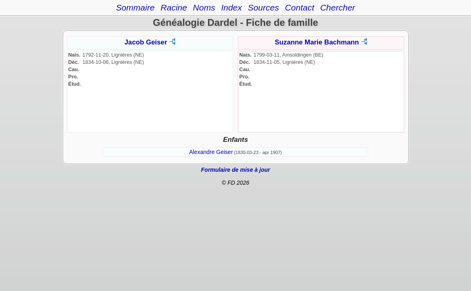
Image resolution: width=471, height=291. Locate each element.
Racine (174, 7)
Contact (299, 7)
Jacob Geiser (146, 42)
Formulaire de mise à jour (235, 170)
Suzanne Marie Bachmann (317, 42)
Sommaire (135, 7)
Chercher (337, 7)
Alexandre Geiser (211, 152)
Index (231, 7)
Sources (263, 7)
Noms (204, 7)
